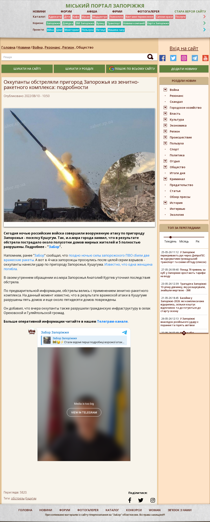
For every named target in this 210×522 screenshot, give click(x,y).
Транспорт (114, 23)
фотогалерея (87, 510)
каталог (112, 510)
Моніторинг (72, 30)
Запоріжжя (53, 23)
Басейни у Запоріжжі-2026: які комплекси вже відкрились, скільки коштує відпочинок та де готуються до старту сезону (182, 304)
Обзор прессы (180, 197)
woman (155, 510)
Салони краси (164, 16)
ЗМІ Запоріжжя (85, 23)
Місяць (184, 241)
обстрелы (18, 498)
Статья (175, 191)
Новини (24, 47)
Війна (50, 30)
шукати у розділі (79, 69)
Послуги (180, 16)
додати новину (184, 69)
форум (64, 510)
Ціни (59, 30)
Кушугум (30, 498)
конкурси (134, 510)
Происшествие (181, 137)
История (176, 203)
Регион (69, 47)
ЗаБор (54, 246)
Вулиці (101, 23)
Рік (198, 241)
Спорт (174, 149)
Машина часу (116, 30)
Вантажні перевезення (139, 16)
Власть (175, 113)
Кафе (76, 16)
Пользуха (88, 30)
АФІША (92, 11)
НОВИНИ (39, 11)
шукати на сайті (27, 69)
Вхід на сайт (184, 48)
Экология (177, 215)
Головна (8, 47)
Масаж (86, 16)
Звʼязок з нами (180, 510)
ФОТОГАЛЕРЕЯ (148, 11)
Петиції (100, 30)
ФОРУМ (66, 11)
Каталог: (39, 16)
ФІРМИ (117, 11)
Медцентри (99, 16)
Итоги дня (177, 173)
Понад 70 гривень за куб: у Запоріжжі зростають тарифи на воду (183, 273)
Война (39, 47)
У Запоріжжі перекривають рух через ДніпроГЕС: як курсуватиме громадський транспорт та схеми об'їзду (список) (183, 257)
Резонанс (53, 47)
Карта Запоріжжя (158, 23)
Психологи (116, 16)
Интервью (177, 209)
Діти (67, 16)
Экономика (178, 125)
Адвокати (55, 16)
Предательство (181, 185)
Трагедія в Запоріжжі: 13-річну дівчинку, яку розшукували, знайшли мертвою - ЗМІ (184, 287)
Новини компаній (134, 23)
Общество (85, 47)
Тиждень (170, 241)
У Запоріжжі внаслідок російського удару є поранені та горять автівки (180, 322)
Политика (177, 155)
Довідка (68, 23)
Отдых (175, 161)
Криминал (177, 179)
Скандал (176, 102)
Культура (177, 119)
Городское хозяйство (186, 108)
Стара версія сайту (190, 11)
